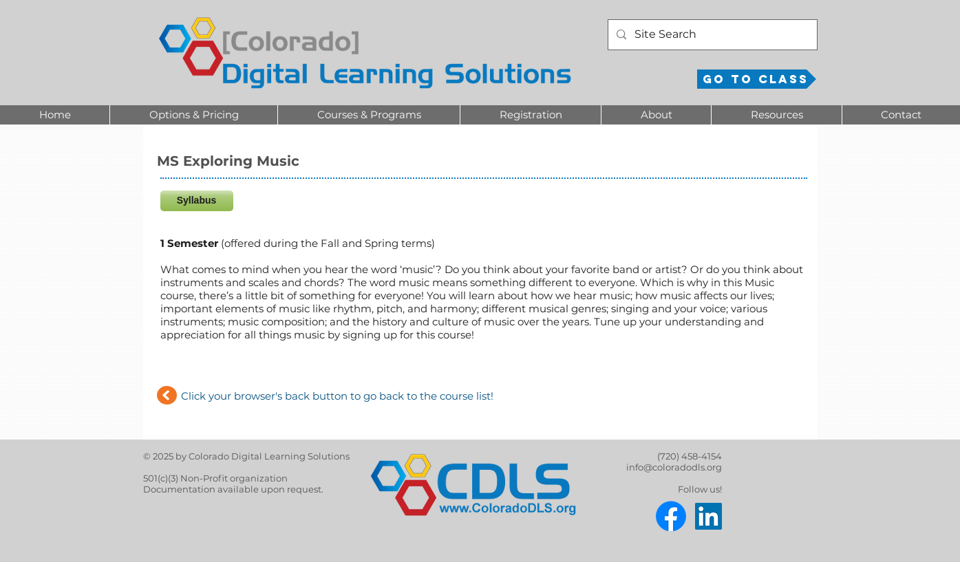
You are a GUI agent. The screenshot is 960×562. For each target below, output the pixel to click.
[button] (193, 115)
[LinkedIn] (708, 516)
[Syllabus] (196, 201)
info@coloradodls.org (674, 467)
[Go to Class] (756, 79)
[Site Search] (711, 35)
